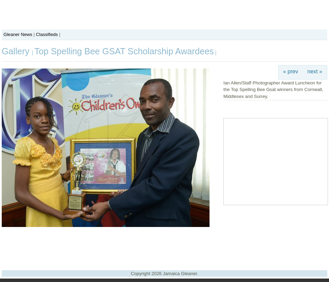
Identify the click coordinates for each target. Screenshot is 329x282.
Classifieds (47, 34)
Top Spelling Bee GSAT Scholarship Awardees (124, 51)
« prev (290, 71)
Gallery (17, 51)
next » (315, 71)
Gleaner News (17, 34)
